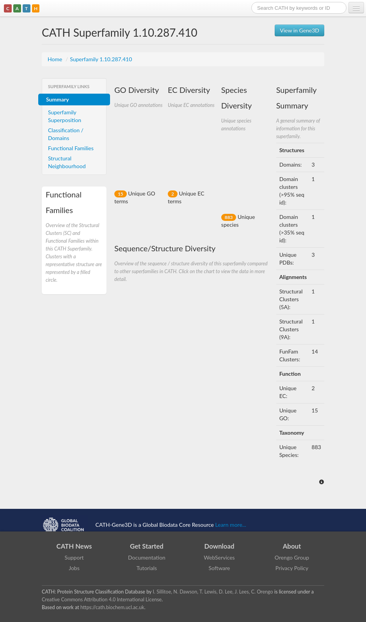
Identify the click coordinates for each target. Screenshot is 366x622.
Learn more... (230, 524)
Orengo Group (292, 557)
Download (219, 546)
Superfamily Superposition (64, 116)
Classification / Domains (66, 134)
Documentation (146, 557)
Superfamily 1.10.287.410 (101, 59)
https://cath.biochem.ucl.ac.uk (112, 607)
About (292, 546)
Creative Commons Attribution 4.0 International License (102, 599)
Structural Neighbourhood (67, 162)
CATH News (74, 546)
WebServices (219, 557)
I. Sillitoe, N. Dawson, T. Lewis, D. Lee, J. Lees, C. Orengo (213, 592)
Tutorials (147, 568)
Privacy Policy (291, 568)
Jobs (74, 568)
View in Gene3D (299, 30)
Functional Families (71, 148)
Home (56, 59)
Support (74, 557)
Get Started (146, 546)
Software (219, 568)
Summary (57, 99)
